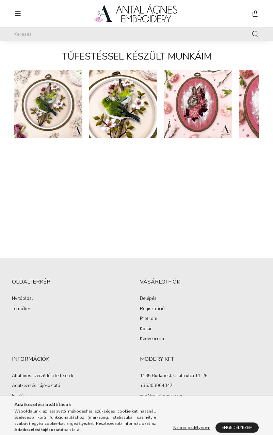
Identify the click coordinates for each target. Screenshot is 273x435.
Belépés (148, 299)
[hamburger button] (18, 13)
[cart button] (255, 13)
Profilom (148, 319)
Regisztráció (152, 309)
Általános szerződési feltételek (42, 376)
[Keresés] (136, 34)
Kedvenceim (152, 339)
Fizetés (19, 396)
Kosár (146, 329)
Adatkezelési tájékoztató (36, 386)
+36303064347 (156, 386)
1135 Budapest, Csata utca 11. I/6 (174, 376)
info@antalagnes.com (161, 396)
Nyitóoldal (22, 299)
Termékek (21, 309)
